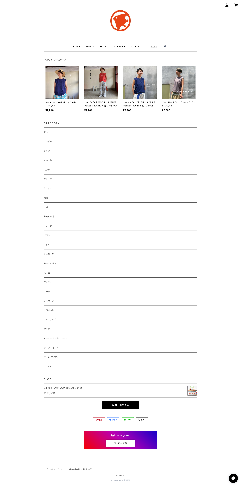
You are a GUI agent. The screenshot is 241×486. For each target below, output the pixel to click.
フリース (48, 366)
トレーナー (49, 226)
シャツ (47, 151)
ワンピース (49, 141)
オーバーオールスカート (55, 338)
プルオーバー (50, 301)
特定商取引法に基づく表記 (80, 469)
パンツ (47, 169)
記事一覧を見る (120, 405)
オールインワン (51, 357)
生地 (46, 207)
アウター (48, 132)
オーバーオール (51, 347)
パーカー (48, 272)
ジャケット (48, 282)
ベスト (47, 235)
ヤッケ (47, 329)
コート (47, 291)
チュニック (49, 254)
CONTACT (137, 46)
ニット (46, 244)
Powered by (120, 480)
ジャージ (48, 179)
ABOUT (89, 46)
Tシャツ (47, 188)
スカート (48, 160)
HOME (76, 46)
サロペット (49, 310)
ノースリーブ (50, 319)
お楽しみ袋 (49, 216)
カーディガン (50, 263)
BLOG (103, 46)
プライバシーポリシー (55, 469)
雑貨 (46, 197)
